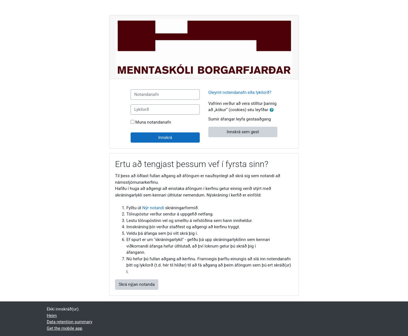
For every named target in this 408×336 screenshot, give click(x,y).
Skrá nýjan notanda (137, 284)
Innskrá (165, 137)
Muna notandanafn (153, 122)
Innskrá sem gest (243, 131)
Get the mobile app (64, 328)
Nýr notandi (153, 207)
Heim (52, 315)
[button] (273, 110)
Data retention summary (69, 321)
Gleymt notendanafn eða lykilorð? (239, 92)
